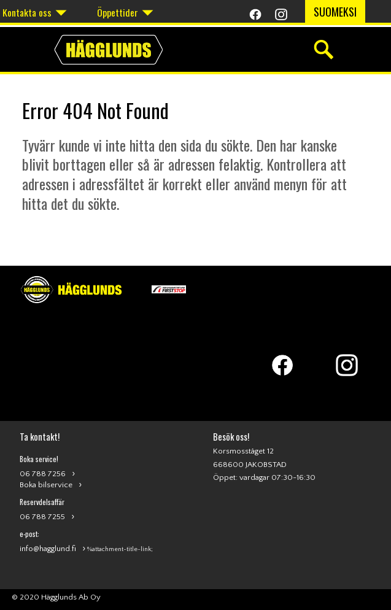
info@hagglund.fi (48, 548)
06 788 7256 (43, 473)
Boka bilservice (46, 485)
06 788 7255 (42, 516)
